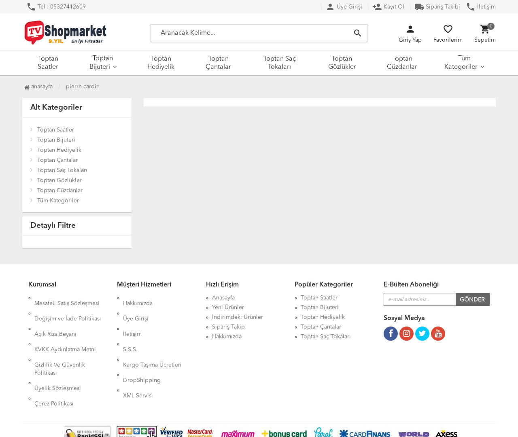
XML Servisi (138, 356)
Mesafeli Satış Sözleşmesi (67, 298)
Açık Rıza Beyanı (55, 317)
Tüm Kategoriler (461, 62)
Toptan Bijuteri (101, 62)
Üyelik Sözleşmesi (57, 354)
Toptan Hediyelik (160, 63)
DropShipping (142, 346)
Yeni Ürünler (228, 307)
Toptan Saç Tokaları (279, 63)
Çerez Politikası (54, 364)
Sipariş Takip (228, 327)
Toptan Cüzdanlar (402, 63)
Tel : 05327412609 (56, 7)
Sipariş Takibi (437, 7)
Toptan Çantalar (218, 63)
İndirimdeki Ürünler (237, 317)
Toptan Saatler (48, 63)
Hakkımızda (138, 298)
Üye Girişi (343, 7)
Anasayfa (38, 86)
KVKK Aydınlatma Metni (65, 327)
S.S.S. (130, 327)
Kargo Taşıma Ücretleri (152, 336)
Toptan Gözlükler (342, 63)
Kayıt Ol (388, 7)
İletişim (481, 7)
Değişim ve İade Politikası (67, 307)
